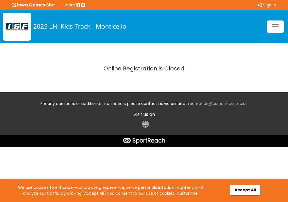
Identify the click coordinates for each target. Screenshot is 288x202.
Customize (187, 193)
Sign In (267, 5)
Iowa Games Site (33, 5)
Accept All (245, 190)
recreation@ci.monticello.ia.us (218, 103)
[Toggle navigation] (275, 26)
